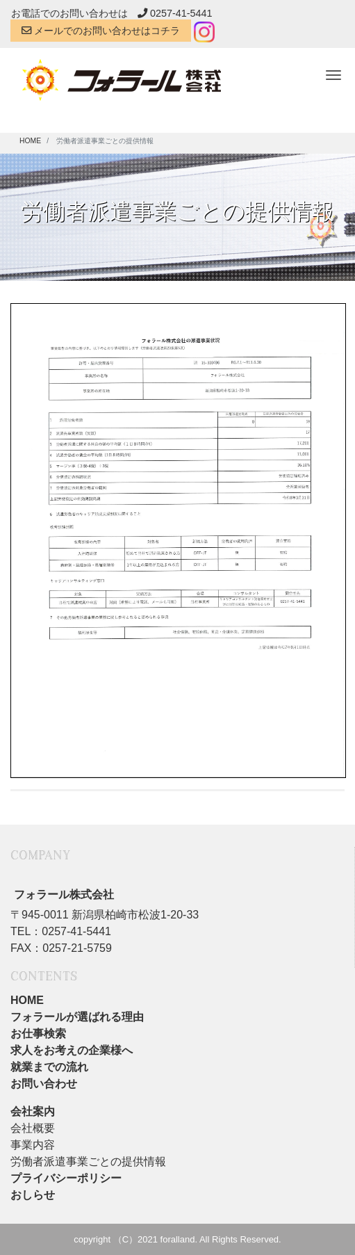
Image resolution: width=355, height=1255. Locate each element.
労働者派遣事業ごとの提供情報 (88, 1161)
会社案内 (32, 1111)
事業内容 (32, 1145)
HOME (27, 1000)
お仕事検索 (38, 1033)
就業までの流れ (49, 1067)
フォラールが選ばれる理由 (77, 1017)
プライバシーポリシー (66, 1178)
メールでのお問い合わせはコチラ (101, 30)
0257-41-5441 (175, 13)
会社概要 (32, 1128)
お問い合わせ (43, 1084)
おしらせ (32, 1195)
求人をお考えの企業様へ (71, 1050)
